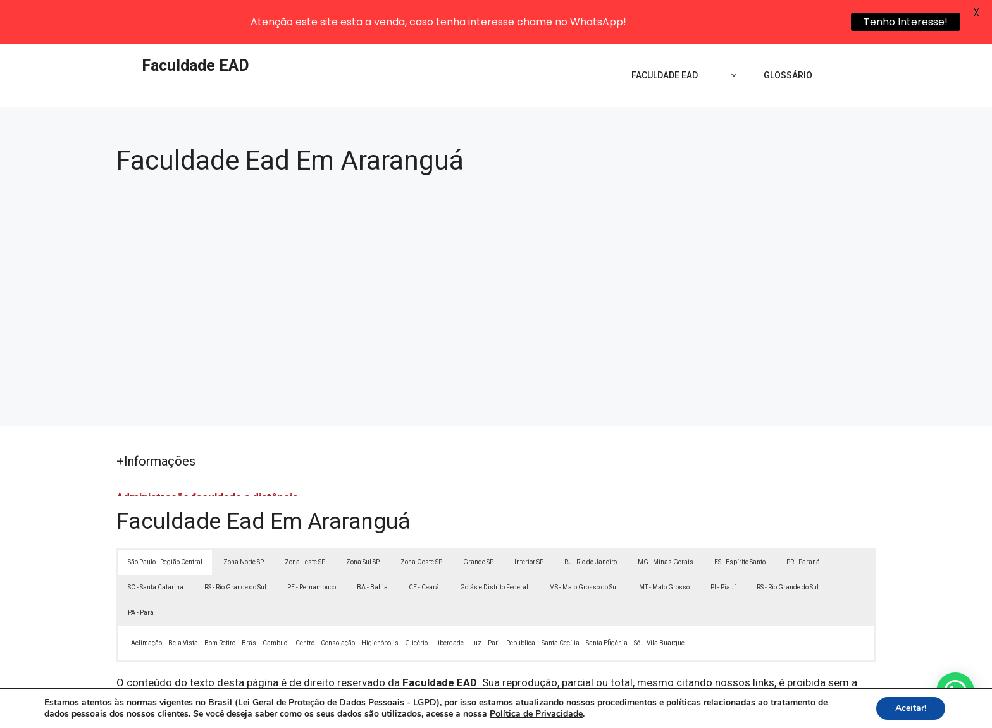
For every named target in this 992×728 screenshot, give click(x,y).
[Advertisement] (496, 249)
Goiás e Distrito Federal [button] (494, 543)
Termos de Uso (671, 708)
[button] (955, 691)
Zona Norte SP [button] (243, 518)
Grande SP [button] (478, 518)
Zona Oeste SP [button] (421, 518)
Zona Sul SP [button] (363, 518)
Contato (729, 708)
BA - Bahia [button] (372, 543)
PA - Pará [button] (141, 568)
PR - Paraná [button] (803, 518)
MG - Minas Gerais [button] (665, 518)
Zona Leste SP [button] (305, 518)
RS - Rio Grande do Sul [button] (235, 543)
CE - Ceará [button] (424, 543)
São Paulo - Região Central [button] (165, 518)
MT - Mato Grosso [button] (664, 543)
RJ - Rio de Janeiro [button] (590, 518)
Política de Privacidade (583, 708)
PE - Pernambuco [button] (311, 543)
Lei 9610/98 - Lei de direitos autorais (633, 654)
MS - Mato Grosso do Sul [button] (583, 543)
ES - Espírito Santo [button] (740, 518)
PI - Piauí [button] (723, 543)
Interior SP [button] (528, 518)
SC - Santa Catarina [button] (155, 543)
